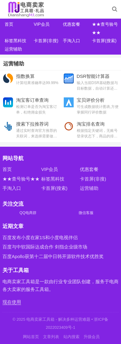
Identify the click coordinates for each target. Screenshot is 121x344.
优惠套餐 (71, 24)
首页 (9, 24)
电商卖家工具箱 (40, 319)
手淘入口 (71, 40)
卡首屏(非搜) (46, 40)
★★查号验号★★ (21, 178)
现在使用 (11, 302)
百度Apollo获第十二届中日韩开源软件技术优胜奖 (53, 256)
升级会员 (92, 336)
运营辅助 (13, 49)
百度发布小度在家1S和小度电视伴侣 (40, 237)
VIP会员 (42, 24)
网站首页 (31, 336)
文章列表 (51, 336)
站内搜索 (71, 336)
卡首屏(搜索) (104, 40)
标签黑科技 (15, 40)
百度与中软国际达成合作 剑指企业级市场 (44, 246)
